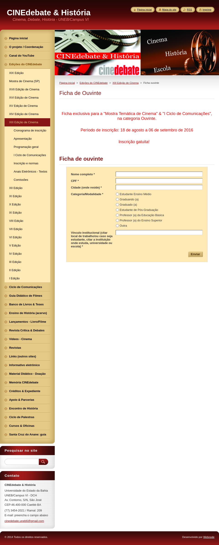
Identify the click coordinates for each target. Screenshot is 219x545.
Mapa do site (169, 9)
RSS (189, 9)
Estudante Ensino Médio (135, 194)
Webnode (208, 537)
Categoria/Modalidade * (87, 194)
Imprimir (207, 9)
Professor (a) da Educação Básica (142, 215)
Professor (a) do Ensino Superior (141, 220)
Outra (123, 225)
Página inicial (67, 82)
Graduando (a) (129, 199)
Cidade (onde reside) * (86, 187)
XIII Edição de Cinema (125, 82)
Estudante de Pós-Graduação (139, 210)
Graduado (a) (128, 204)
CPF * (75, 181)
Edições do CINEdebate (94, 82)
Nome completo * (83, 174)
